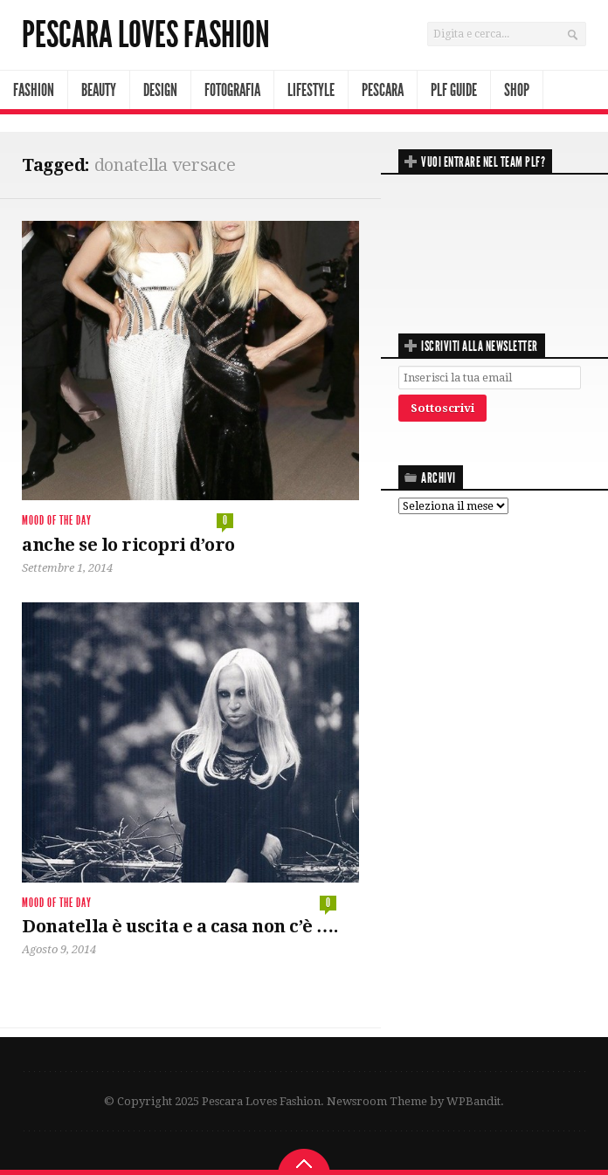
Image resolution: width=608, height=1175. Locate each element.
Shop (516, 89)
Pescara (383, 89)
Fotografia (232, 89)
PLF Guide (454, 89)
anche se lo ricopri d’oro (128, 544)
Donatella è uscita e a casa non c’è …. (180, 926)
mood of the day (57, 520)
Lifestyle (311, 89)
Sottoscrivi (442, 408)
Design (160, 89)
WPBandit (473, 1101)
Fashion (33, 89)
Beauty (98, 89)
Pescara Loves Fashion (146, 35)
